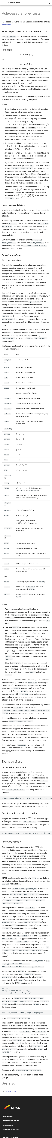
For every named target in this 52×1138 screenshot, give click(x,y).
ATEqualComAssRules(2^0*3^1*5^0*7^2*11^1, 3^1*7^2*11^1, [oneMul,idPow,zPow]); (27, 798)
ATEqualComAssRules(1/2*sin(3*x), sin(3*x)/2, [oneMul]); (27, 833)
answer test (6, 25)
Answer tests (10, 1092)
